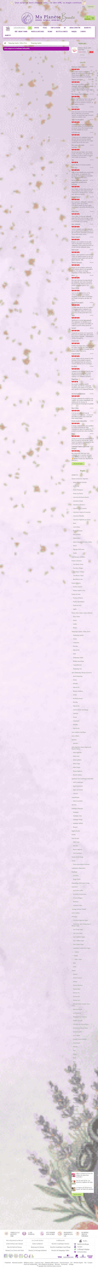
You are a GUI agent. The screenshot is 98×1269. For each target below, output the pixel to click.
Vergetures (76, 1145)
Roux (74, 1061)
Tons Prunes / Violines (78, 572)
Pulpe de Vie (76, 650)
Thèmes (74, 970)
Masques (75, 827)
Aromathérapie (75, 797)
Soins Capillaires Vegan (79, 937)
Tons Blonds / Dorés (78, 564)
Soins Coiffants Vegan (78, 940)
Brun (74, 1076)
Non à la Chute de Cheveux (14, 1247)
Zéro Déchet (76, 1156)
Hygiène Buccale (76, 831)
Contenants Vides (77, 905)
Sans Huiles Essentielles (79, 1160)
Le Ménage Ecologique (83, 1249)
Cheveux (75, 974)
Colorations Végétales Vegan (80, 920)
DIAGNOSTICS (75, 475)
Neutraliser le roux (78, 579)
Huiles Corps (76, 756)
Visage (75, 1080)
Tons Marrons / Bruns (78, 575)
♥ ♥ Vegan (74, 916)
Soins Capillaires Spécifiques (79, 732)
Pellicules (75, 1046)
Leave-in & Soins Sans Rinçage (80, 710)
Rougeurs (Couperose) (78, 1114)
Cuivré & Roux (76, 527)
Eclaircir (75, 545)
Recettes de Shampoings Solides (60, 1250)
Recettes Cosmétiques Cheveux (60, 1244)
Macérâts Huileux (77, 775)
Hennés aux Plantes (78, 493)
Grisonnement (76, 1043)
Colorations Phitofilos (78, 516)
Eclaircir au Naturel (37, 1244)
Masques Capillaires (78, 691)
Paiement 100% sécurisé (52, 1262)
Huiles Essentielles (78, 801)
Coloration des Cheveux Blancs (81, 1024)
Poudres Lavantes (76, 583)
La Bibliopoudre (60, 1240)
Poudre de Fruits (77, 605)
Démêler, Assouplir (77, 1020)
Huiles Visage (76, 763)
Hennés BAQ (76, 486)
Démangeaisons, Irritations (80, 1017)
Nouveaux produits (17, 1262)
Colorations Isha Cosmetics (80, 508)
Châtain (75, 1073)
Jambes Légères (77, 1141)
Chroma (75, 639)
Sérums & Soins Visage (77, 857)
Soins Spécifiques (77, 853)
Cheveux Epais (76, 989)
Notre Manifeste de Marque (46, 1264)
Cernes (75, 1110)
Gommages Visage (77, 819)
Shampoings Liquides (78, 635)
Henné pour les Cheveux (37, 1247)
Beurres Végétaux (77, 771)
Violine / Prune (76, 1069)
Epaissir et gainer (77, 1032)
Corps (74, 1138)
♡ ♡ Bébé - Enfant (77, 959)
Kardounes (75, 901)
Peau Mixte (76, 1091)
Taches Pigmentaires (78, 1134)
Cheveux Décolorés (78, 985)
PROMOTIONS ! (83, 44)
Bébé (74, 963)
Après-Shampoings (77, 676)
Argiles (75, 609)
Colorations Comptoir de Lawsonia (81, 512)
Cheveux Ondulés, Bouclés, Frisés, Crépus (81, 1004)
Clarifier (75, 553)
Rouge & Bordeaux (77, 531)
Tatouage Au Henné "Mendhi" (79, 909)
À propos (90, 1262)
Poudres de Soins (76, 594)
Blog (83, 6)
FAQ (85, 1262)
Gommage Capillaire (78, 823)
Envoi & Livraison (64, 1262)
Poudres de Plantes (78, 598)
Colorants (75, 793)
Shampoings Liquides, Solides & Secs (17, 43)
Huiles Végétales (77, 752)
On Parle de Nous (82, 1252)
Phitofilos (75, 646)
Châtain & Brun (76, 538)
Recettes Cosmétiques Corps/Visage (60, 1247)
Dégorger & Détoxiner (78, 549)
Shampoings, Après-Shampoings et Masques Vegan (81, 925)
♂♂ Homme (75, 955)
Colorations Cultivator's (79, 505)
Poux (74, 1050)
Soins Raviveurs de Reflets (78, 557)
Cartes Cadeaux (76, 913)
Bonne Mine (76, 1106)
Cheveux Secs (76, 1000)
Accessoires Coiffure (78, 890)
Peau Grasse (76, 1084)
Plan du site (8, 7)
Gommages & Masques (77, 808)
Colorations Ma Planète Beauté (81, 497)
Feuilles (75, 624)
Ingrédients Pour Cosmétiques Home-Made (82, 779)
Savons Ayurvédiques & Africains (81, 864)
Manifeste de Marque (83, 1244)
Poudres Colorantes (77, 561)
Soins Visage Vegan (78, 929)
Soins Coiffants (75, 736)
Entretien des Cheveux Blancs (80, 1028)
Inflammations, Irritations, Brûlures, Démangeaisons (81, 1122)
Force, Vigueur (76, 1035)
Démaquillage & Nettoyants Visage (80, 883)
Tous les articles (77, 1194)
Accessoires (75, 887)
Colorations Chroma (78, 501)
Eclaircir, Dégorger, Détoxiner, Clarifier (82, 542)
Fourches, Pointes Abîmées (80, 1039)
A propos (79, 1247)
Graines (75, 620)
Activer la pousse (77, 978)
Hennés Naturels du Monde (80, 482)
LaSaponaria (76, 642)
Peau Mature (76, 1088)
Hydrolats (74, 740)
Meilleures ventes (29, 1262)
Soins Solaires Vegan (78, 944)
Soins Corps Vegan (77, 933)
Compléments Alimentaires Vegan (81, 948)
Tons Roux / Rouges (78, 568)
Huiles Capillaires (77, 760)
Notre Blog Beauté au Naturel (14, 1240)
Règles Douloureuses (78, 1149)
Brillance (75, 981)
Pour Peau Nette (77, 1102)
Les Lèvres (75, 875)
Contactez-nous (4, 7)
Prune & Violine (77, 534)
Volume (75, 1054)
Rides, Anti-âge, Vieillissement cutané (82, 1127)
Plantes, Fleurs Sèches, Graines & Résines (82, 613)
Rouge (74, 1065)
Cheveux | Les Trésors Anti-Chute (14, 1250)
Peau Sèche (76, 1095)
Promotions (8, 1262)
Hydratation (76, 1117)
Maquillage (74, 872)
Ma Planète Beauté (78, 698)
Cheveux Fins (76, 993)
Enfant (74, 967)
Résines (75, 628)
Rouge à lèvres (77, 879)
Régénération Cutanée (79, 1130)
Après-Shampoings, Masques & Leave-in (82, 672)
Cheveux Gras (76, 996)
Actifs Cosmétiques (78, 782)
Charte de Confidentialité (31, 1264)
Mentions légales (78, 1262)
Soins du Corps (75, 838)
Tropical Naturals (77, 665)
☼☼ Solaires (75, 952)
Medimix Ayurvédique (78, 661)
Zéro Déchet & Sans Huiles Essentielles (83, 1153)
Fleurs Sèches (76, 616)
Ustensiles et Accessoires (79, 894)
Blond (74, 523)
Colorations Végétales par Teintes (82, 519)
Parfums (74, 834)
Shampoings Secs (77, 669)
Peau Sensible (76, 1099)
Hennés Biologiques (78, 490)
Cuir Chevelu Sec (77, 1013)
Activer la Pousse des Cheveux (14, 1244)
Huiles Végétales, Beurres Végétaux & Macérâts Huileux (81, 748)
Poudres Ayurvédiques (78, 601)
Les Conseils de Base (37, 1240)
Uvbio (74, 654)
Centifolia (75, 713)
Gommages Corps (77, 816)
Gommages (76, 812)
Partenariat (64, 1264)
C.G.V (71, 1262)
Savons (73, 861)
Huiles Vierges (76, 767)
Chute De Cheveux (77, 1009)
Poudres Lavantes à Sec (79, 590)
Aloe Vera (74, 805)
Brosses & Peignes (78, 898)
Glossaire (57, 1264)
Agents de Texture (78, 790)
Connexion (90, 6)
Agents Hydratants (78, 786)
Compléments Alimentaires (78, 868)
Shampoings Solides (78, 657)
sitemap (71, 1264)
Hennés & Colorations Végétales (80, 479)
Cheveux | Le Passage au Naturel (37, 1250)
